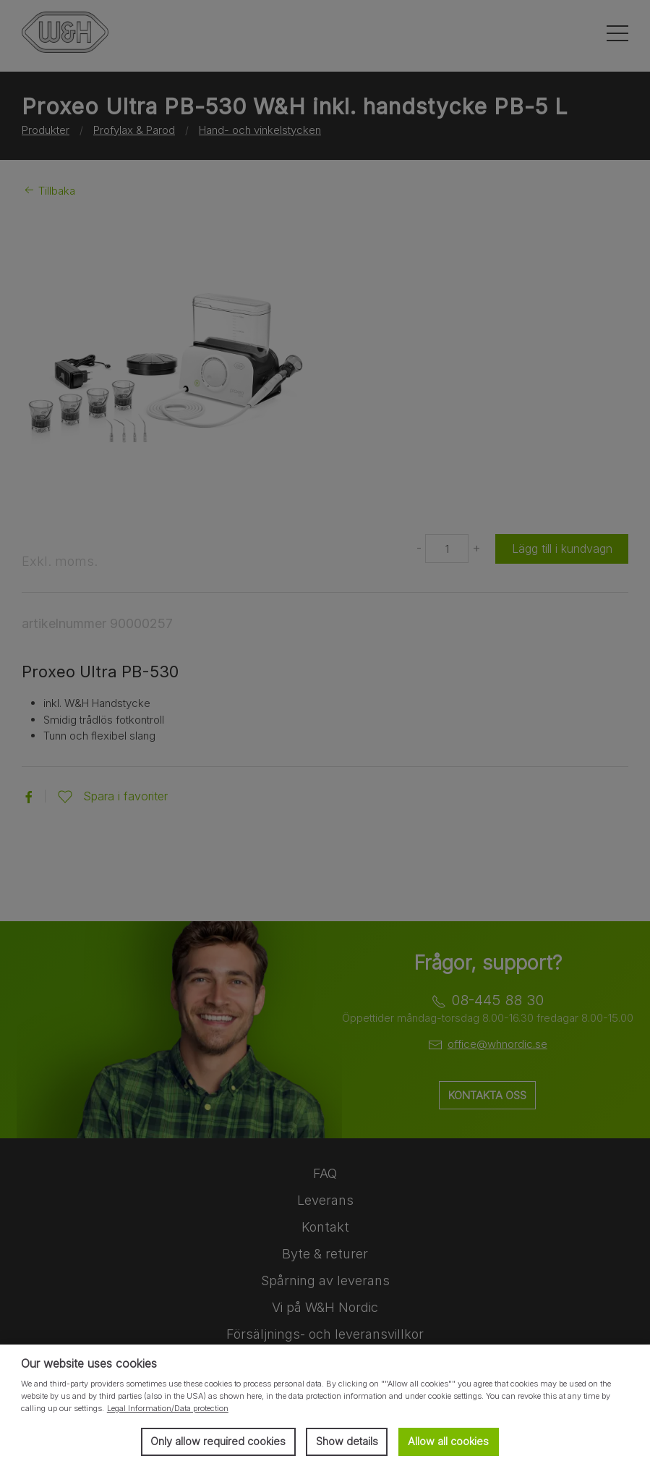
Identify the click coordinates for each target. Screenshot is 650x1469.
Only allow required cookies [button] (218, 1441)
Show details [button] (347, 1441)
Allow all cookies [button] (448, 1441)
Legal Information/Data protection (167, 1408)
